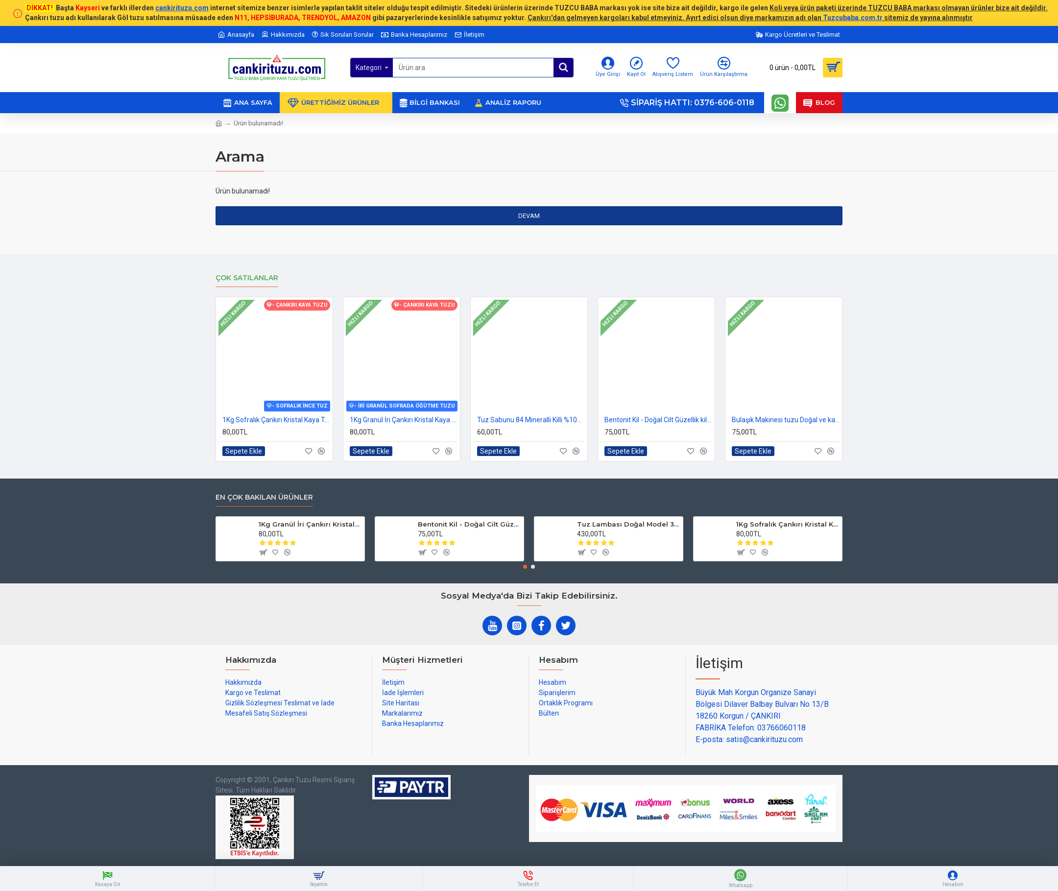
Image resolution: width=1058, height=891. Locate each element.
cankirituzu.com (182, 8)
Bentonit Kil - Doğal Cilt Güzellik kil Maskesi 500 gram (658, 420)
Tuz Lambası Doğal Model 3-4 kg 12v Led (628, 524)
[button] (525, 567)
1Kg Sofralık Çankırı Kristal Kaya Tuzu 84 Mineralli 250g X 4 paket (276, 420)
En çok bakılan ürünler (264, 497)
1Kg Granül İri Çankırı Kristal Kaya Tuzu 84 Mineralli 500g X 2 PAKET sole (403, 420)
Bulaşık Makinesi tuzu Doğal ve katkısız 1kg (786, 420)
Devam (529, 215)
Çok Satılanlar (247, 278)
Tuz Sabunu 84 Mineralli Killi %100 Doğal (531, 420)
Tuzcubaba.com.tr (853, 18)
